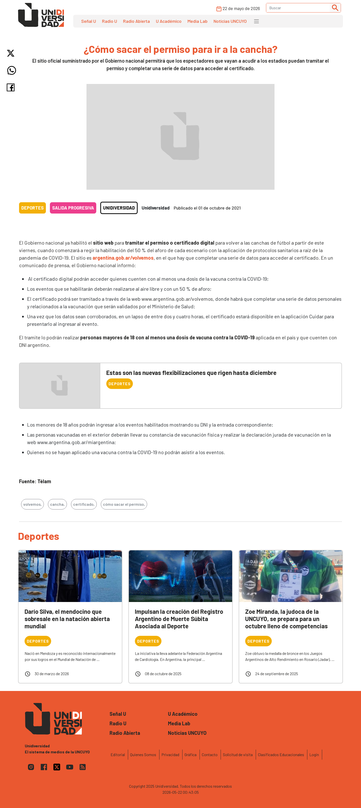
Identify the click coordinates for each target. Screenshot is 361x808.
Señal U (88, 21)
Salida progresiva (73, 208)
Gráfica (191, 754)
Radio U (109, 21)
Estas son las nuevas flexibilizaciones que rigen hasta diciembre (191, 372)
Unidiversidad (119, 208)
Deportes (32, 208)
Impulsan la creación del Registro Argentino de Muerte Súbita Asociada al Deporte (179, 619)
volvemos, (32, 504)
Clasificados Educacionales (281, 754)
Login (314, 754)
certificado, (84, 504)
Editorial (118, 754)
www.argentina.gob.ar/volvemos (177, 299)
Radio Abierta (136, 21)
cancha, (57, 504)
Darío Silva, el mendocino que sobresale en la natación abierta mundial (67, 619)
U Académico (169, 21)
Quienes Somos (143, 754)
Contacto (210, 754)
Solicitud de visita (238, 754)
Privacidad (170, 754)
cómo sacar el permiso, (124, 504)
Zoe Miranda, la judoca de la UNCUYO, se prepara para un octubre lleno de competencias (286, 619)
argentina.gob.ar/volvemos (123, 258)
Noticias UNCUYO (230, 21)
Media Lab (198, 21)
